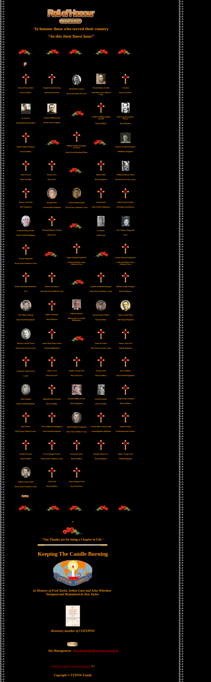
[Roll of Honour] (81, 666)
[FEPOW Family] (61, 666)
